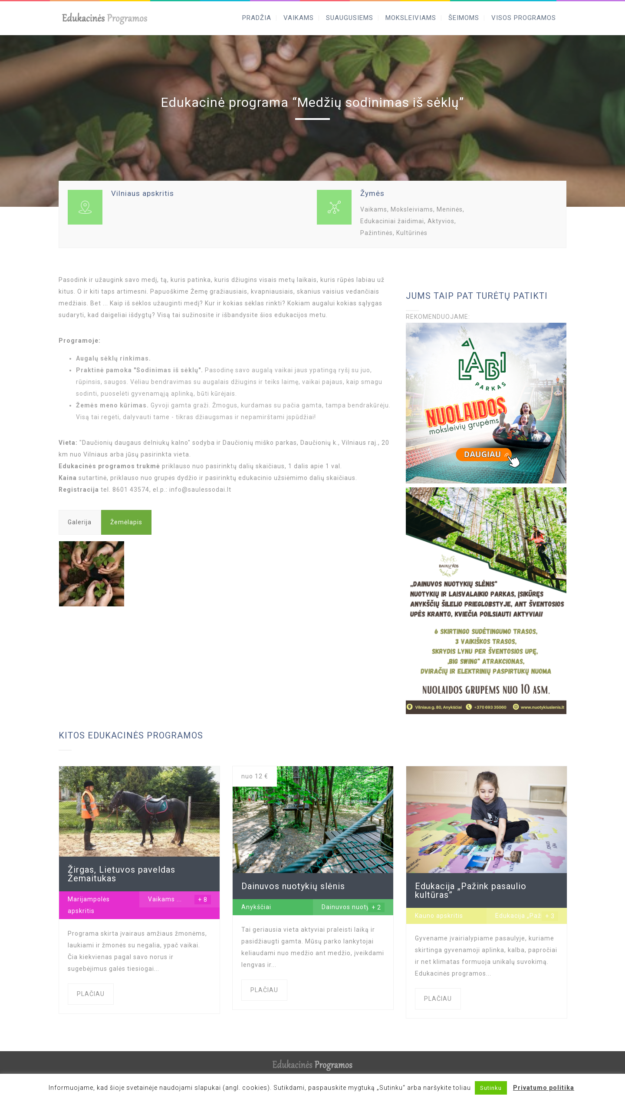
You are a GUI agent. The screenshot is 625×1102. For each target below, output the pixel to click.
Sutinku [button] (491, 1088)
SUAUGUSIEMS (349, 18)
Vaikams (161, 899)
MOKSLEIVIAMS (410, 18)
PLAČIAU (91, 993)
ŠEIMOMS (463, 18)
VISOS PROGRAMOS (523, 18)
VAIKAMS (298, 18)
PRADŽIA (256, 18)
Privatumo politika (543, 1087)
